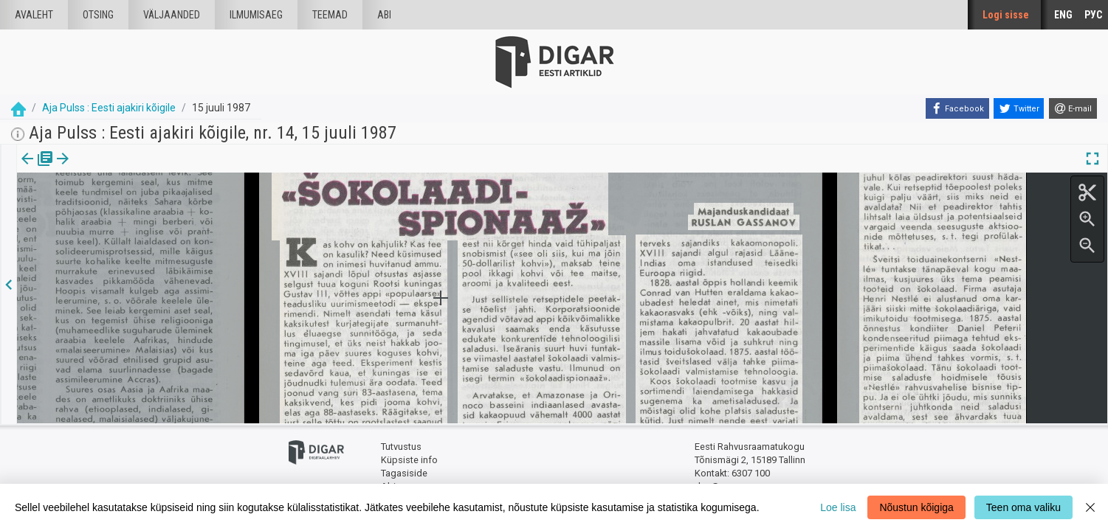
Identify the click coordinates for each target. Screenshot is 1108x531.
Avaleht (34, 15)
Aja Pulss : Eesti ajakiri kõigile (109, 108)
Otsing (98, 15)
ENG (1063, 15)
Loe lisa (838, 507)
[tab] (37, 169)
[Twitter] (1019, 108)
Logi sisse (1006, 15)
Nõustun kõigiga (916, 507)
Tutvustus (401, 446)
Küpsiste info (409, 459)
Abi (384, 15)
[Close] (1090, 507)
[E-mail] (1073, 108)
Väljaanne (37, 169)
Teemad (330, 15)
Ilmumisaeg (256, 15)
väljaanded (171, 15)
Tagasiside (404, 472)
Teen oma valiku (1023, 507)
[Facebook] (957, 108)
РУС (1093, 15)
